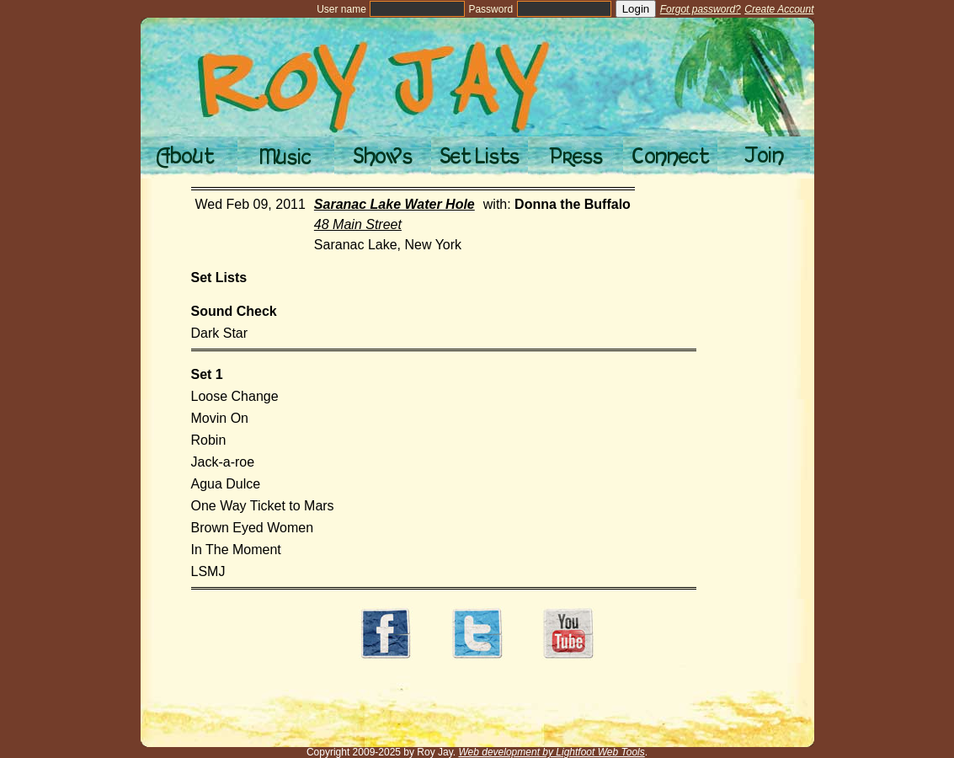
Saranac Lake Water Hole (394, 204)
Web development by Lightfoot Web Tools (551, 752)
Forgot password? (700, 9)
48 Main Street (358, 224)
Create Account (778, 9)
